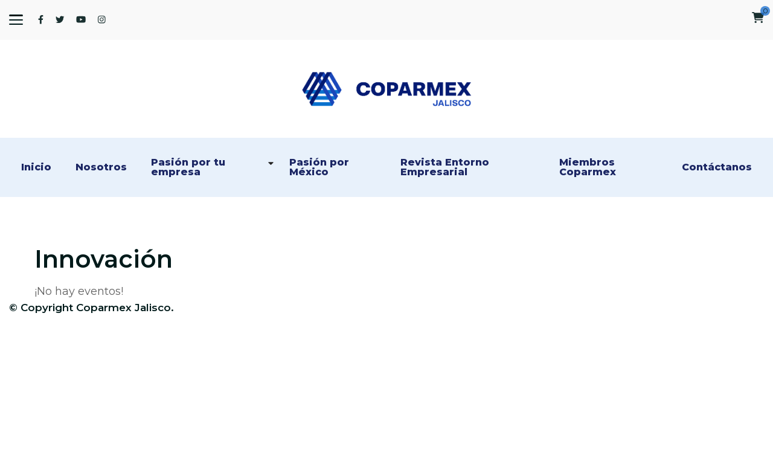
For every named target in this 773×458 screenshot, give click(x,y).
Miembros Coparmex (588, 167)
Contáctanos (717, 167)
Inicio (36, 167)
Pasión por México (320, 167)
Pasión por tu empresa (189, 167)
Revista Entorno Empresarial (446, 167)
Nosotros (101, 167)
